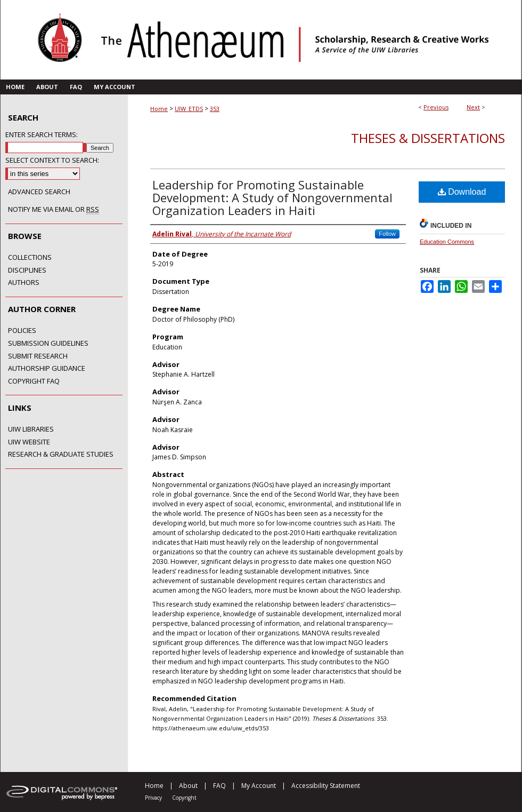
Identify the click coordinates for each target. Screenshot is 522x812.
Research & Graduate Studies (60, 454)
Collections (30, 257)
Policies (22, 331)
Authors (23, 282)
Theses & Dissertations (428, 138)
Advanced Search (39, 191)
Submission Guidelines (48, 343)
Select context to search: (52, 160)
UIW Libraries (31, 429)
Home (159, 109)
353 (214, 109)
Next (473, 107)
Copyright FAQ (34, 381)
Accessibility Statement (325, 785)
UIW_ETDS (189, 109)
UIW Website (29, 442)
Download (462, 191)
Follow (387, 233)
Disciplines (27, 270)
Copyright (184, 797)
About (188, 785)
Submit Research (38, 356)
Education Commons (447, 241)
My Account (258, 785)
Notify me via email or (53, 209)
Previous (435, 107)
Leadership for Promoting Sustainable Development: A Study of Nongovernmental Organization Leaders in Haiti (272, 197)
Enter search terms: (41, 134)
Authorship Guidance (46, 368)
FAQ (219, 785)
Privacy (153, 797)
